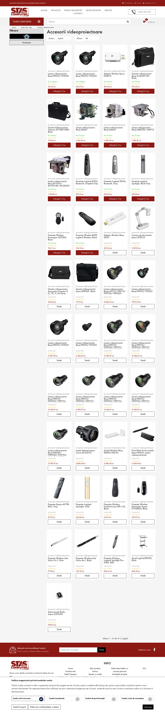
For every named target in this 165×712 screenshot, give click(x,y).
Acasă (44, 10)
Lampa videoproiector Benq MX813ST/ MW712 (141, 130)
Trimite (101, 649)
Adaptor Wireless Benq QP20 (114, 236)
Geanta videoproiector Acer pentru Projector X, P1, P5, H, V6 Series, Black (58, 291)
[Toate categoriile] (27, 22)
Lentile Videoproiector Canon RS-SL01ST (86, 451)
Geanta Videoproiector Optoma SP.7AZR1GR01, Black (58, 130)
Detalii (115, 252)
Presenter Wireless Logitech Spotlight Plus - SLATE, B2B (114, 560)
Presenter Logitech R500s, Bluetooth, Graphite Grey (84, 183)
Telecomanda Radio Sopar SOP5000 (57, 613)
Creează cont (149, 3)
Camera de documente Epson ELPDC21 (142, 236)
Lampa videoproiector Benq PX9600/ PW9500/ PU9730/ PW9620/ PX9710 (57, 452)
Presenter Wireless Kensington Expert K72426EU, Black (140, 506)
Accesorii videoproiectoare (45, 27)
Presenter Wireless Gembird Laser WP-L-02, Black (113, 506)
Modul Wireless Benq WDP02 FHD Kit (113, 451)
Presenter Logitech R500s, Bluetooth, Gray (114, 182)
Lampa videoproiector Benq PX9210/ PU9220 (58, 75)
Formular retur (70, 671)
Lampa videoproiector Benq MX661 (85, 128)
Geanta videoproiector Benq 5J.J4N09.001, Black (142, 76)
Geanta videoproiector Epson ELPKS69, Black (86, 290)
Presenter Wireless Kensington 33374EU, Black (57, 237)
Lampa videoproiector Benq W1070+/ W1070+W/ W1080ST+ (57, 183)
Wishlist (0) (127, 3)
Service (108, 10)
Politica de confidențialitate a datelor (44, 707)
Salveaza (148, 707)
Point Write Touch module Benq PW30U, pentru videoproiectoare (143, 452)
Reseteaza (26, 127)
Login (138, 3)
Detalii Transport (73, 10)
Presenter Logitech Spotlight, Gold (84, 505)
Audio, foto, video (26, 27)
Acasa (14, 27)
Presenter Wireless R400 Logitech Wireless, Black (87, 236)
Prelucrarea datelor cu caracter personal (119, 670)
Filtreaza (26, 121)
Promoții (56, 10)
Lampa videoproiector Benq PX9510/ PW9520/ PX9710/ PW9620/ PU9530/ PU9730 (113, 345)
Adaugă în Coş (59, 91)
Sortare (51, 38)
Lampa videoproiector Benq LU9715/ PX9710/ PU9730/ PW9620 (115, 291)
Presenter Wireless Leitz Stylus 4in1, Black (86, 559)
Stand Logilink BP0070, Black (142, 559)
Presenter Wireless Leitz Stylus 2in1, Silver (58, 559)
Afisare (79, 38)
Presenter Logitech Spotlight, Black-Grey (141, 182)
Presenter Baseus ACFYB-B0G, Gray (57, 505)
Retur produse (93, 10)
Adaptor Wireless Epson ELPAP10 (114, 75)
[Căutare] (127, 21)
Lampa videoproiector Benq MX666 (113, 128)
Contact (77, 13)
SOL (144, 668)
